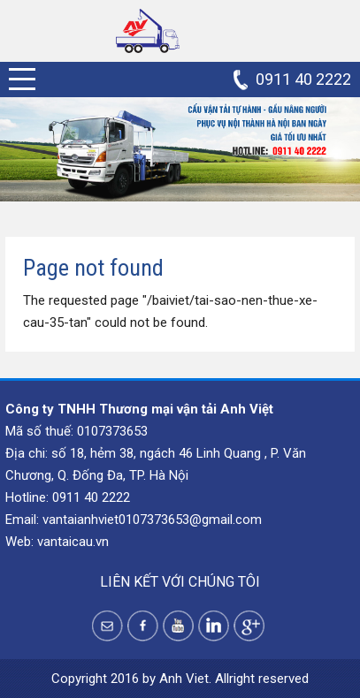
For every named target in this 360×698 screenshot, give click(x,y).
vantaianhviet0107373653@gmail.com (152, 519)
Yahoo (107, 626)
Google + (249, 626)
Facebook (142, 626)
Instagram (213, 626)
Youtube (178, 626)
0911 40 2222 (303, 79)
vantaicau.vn (73, 542)
